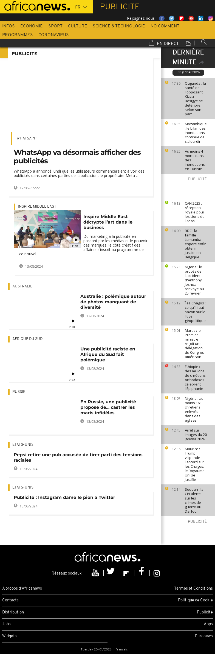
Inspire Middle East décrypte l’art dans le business (107, 222)
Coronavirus (53, 35)
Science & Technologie (119, 26)
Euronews (204, 636)
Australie (22, 286)
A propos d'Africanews (22, 589)
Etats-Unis (22, 445)
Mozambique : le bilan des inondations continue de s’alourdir (196, 133)
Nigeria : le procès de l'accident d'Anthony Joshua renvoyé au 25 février (194, 280)
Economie (31, 26)
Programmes (17, 35)
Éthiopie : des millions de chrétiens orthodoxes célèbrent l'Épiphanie (195, 377)
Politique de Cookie (195, 600)
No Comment (165, 26)
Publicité (205, 612)
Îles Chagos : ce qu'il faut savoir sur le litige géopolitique (195, 312)
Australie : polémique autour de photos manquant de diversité (113, 302)
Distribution (13, 612)
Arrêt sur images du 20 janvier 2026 (196, 434)
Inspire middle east (37, 207)
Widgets (9, 636)
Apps (208, 624)
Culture (77, 26)
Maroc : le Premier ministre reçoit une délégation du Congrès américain (194, 343)
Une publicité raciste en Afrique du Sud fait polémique (107, 354)
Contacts (10, 600)
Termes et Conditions (193, 589)
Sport (55, 26)
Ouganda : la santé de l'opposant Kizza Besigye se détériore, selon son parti (195, 98)
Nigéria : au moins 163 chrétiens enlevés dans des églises (194, 409)
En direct (164, 43)
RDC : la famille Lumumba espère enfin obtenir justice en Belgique (195, 244)
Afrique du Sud (27, 339)
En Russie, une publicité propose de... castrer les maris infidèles (108, 407)
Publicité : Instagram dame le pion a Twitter (64, 497)
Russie (18, 392)
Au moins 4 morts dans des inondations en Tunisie (195, 160)
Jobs (6, 624)
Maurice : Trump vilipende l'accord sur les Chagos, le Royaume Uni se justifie (195, 464)
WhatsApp (26, 138)
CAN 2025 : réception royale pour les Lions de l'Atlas (195, 212)
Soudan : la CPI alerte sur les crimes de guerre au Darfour (194, 500)
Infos (8, 26)
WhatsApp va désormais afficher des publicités (77, 156)
